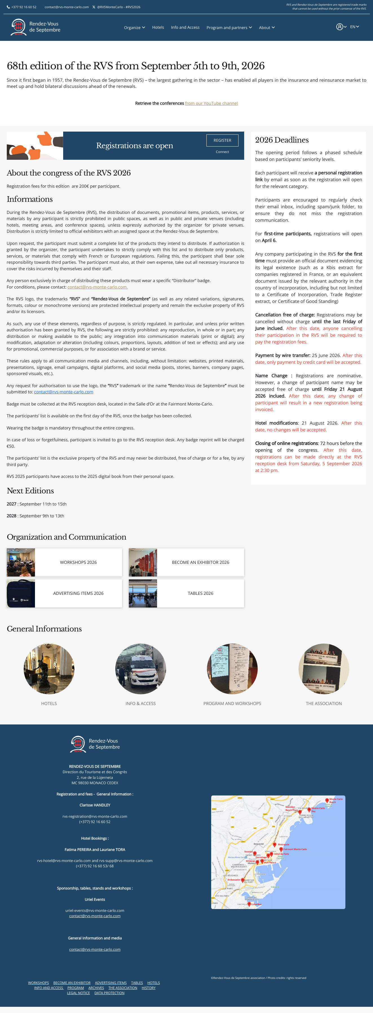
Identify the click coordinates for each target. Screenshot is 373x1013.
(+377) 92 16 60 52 (94, 821)
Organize (133, 26)
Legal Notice (78, 992)
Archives (96, 987)
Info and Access (185, 26)
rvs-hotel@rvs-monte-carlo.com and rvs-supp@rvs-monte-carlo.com (95, 860)
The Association (123, 987)
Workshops (38, 982)
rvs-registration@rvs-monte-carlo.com (95, 816)
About (265, 26)
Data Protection (109, 992)
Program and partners (227, 26)
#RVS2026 (132, 6)
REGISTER (222, 140)
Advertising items (111, 982)
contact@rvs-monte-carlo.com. (98, 287)
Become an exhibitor (72, 982)
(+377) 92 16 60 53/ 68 (95, 865)
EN (352, 25)
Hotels (158, 26)
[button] (341, 26)
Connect (222, 151)
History (149, 987)
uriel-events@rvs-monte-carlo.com (94, 910)
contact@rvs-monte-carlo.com (67, 6)
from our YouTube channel (211, 103)
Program (75, 987)
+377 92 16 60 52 (23, 6)
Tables (137, 982)
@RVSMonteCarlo (110, 6)
